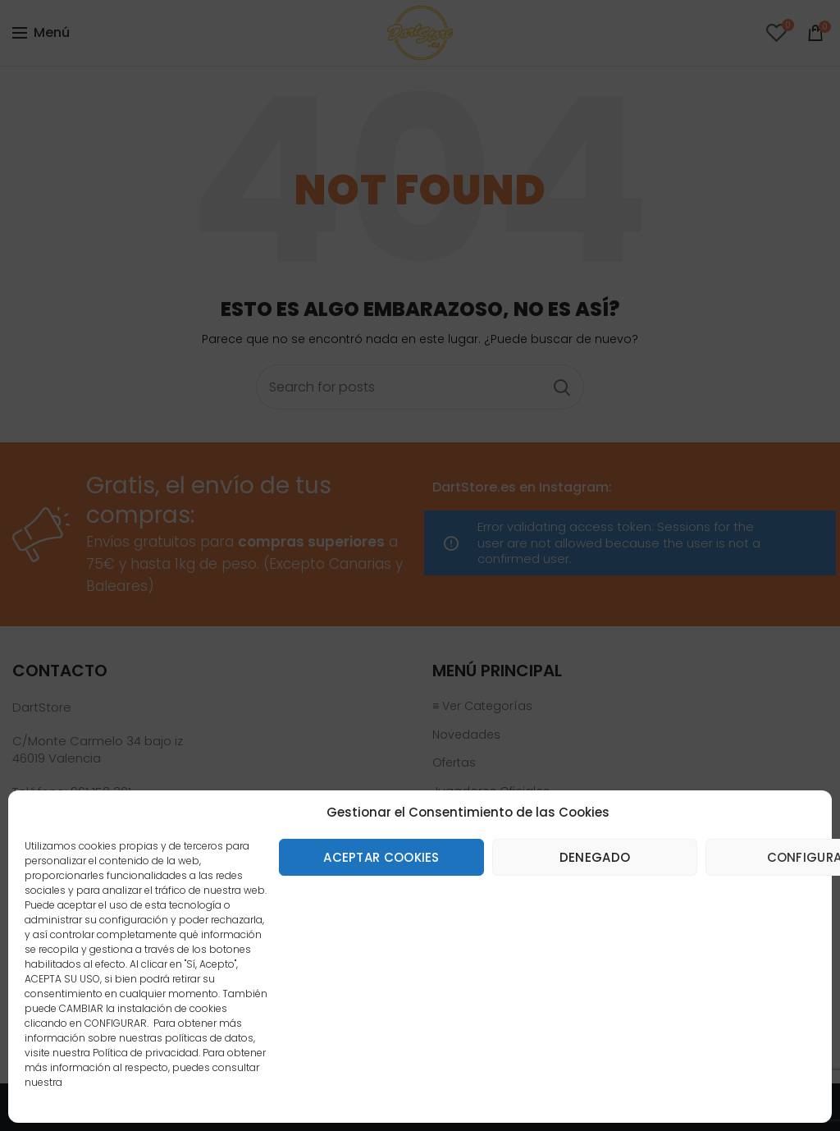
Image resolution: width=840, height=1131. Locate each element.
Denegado (594, 857)
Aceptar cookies (381, 857)
